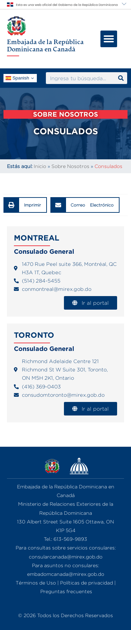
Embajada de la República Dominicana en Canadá (45, 45)
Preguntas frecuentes (66, 591)
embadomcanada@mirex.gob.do (65, 574)
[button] (108, 39)
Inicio (40, 166)
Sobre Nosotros (70, 166)
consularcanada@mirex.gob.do (66, 556)
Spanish (17, 78)
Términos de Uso (36, 582)
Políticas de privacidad (86, 582)
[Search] (121, 78)
